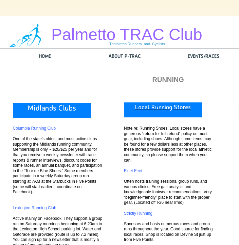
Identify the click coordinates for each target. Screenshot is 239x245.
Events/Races (203, 56)
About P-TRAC (124, 56)
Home (45, 56)
